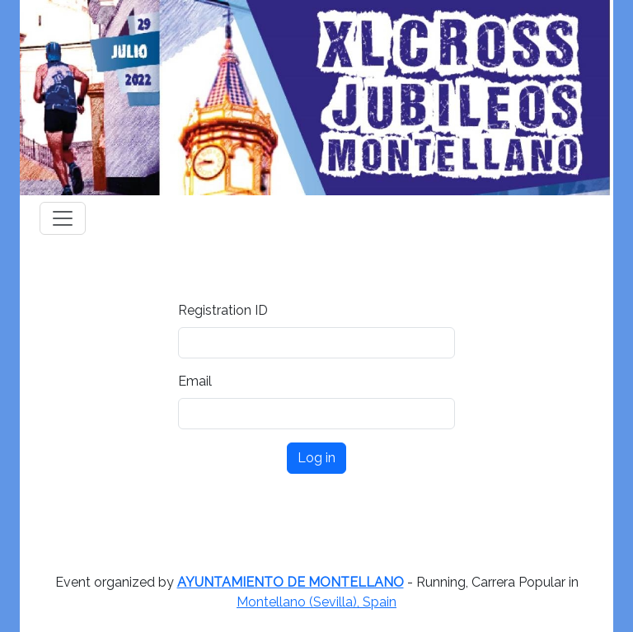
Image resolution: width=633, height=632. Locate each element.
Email (195, 381)
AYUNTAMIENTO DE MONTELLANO (290, 582)
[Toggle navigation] (63, 218)
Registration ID (223, 310)
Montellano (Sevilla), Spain (316, 602)
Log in (316, 458)
